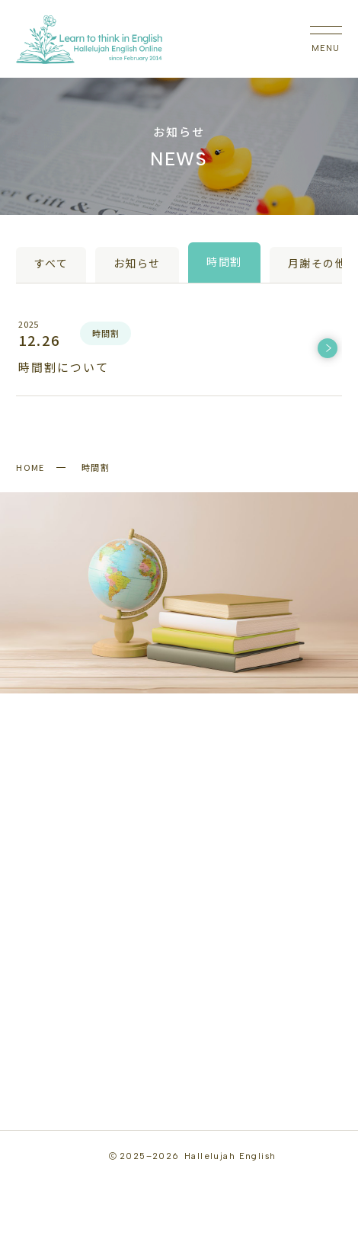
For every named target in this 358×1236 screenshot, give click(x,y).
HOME (30, 467)
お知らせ (137, 264)
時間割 (223, 262)
